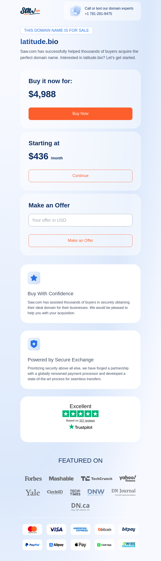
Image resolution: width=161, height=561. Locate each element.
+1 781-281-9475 (98, 14)
